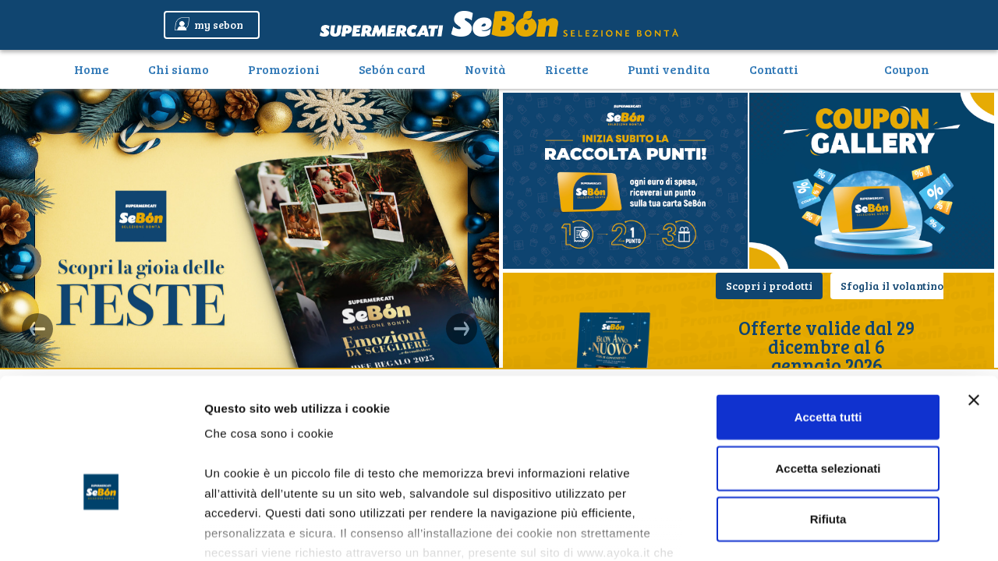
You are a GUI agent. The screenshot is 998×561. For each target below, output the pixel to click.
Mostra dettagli (820, 530)
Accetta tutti (828, 323)
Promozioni (284, 69)
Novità (485, 69)
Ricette (567, 69)
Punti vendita (669, 69)
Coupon (906, 69)
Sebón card (392, 69)
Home (97, 68)
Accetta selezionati (827, 373)
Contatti (773, 69)
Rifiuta (828, 425)
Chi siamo (178, 69)
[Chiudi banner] (973, 306)
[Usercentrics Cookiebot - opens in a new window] (101, 530)
